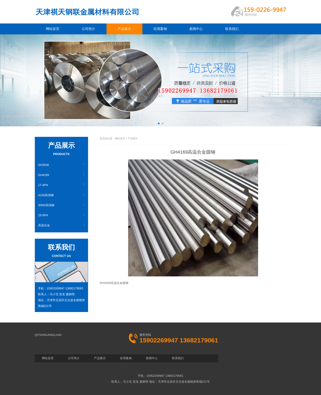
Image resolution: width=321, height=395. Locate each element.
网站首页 (52, 29)
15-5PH (43, 215)
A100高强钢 (46, 195)
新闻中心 (196, 29)
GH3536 (43, 165)
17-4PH (43, 185)
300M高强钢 (46, 205)
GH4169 (43, 175)
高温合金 (44, 225)
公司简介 (88, 29)
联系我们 (232, 29)
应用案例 (160, 29)
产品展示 (124, 29)
